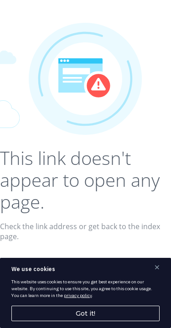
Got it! (85, 313)
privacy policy (78, 295)
